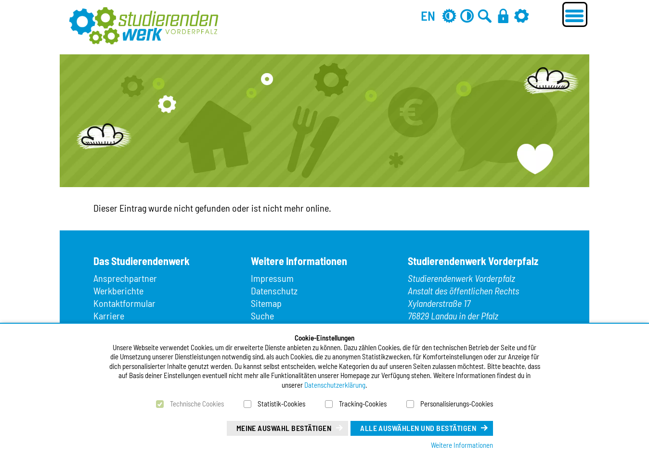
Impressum (272, 278)
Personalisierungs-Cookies (456, 403)
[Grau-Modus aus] (449, 15)
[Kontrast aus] (467, 15)
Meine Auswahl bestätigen (284, 427)
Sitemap (266, 303)
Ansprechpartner (125, 278)
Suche (262, 315)
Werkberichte (118, 290)
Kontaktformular (124, 303)
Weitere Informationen (462, 445)
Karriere (108, 315)
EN (428, 15)
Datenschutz (274, 290)
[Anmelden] (503, 15)
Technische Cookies (197, 403)
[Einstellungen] (521, 15)
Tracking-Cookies (363, 403)
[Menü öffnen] (574, 14)
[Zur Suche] (485, 15)
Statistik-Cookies (281, 403)
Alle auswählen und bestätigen (418, 427)
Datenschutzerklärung (334, 384)
